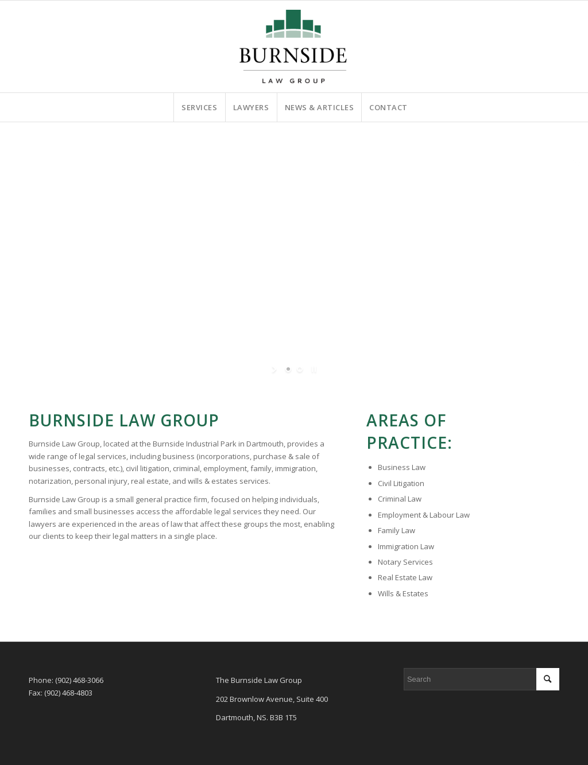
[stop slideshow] (312, 369)
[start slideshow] (275, 369)
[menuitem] (199, 107)
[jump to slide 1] (288, 369)
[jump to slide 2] (299, 369)
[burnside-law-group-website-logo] (294, 46)
